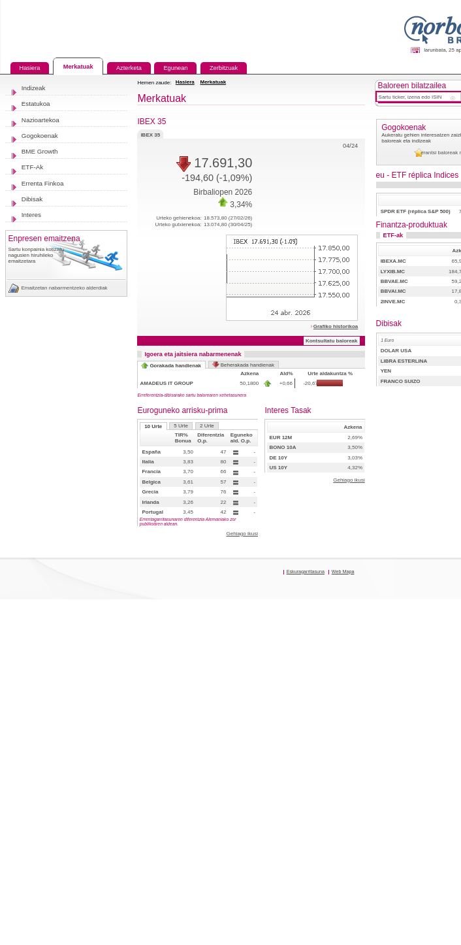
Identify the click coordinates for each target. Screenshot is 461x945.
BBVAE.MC (394, 281)
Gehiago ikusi (241, 534)
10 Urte (153, 426)
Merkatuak (213, 82)
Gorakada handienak (175, 366)
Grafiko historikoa (335, 326)
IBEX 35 (150, 133)
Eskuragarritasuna (306, 571)
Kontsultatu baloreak (332, 341)
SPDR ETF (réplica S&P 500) (416, 211)
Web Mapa (343, 571)
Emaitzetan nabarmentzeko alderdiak (65, 288)
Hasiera (185, 82)
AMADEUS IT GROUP (166, 383)
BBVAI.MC (393, 291)
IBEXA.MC (393, 261)
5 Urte (181, 426)
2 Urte (207, 426)
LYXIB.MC (393, 271)
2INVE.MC (393, 302)
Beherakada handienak (247, 365)
